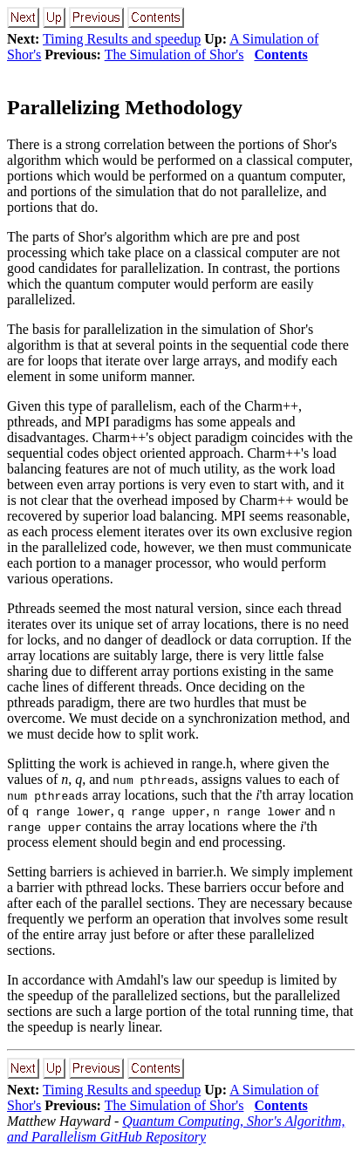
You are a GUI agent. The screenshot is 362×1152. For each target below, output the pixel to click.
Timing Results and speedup (122, 38)
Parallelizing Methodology (124, 107)
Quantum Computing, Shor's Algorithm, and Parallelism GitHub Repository (176, 1129)
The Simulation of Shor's (174, 54)
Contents (280, 54)
